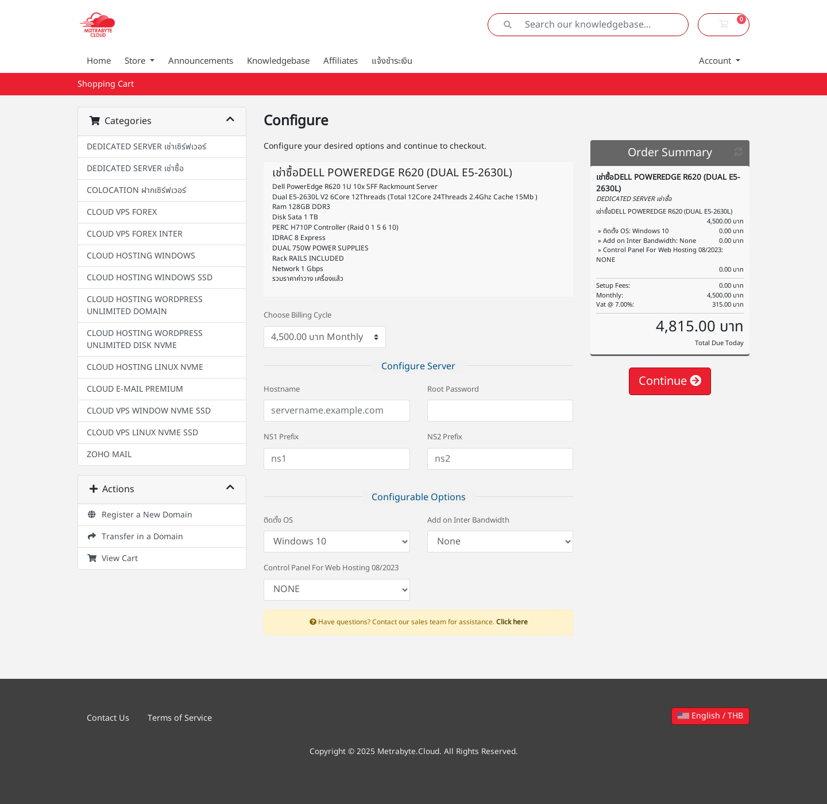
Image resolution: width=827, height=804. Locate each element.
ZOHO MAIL (109, 455)
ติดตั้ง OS (278, 520)
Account (716, 61)
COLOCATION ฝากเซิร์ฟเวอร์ (136, 190)
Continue (670, 381)
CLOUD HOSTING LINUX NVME (145, 367)
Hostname (282, 389)
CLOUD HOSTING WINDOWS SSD (149, 278)
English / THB (710, 716)
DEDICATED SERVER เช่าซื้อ (135, 169)
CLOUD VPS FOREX (122, 212)
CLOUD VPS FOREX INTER (135, 234)
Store (136, 61)
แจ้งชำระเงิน (392, 61)
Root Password (453, 389)
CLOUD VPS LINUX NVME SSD (142, 433)
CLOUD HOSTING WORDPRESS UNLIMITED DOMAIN (145, 305)
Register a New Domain (139, 515)
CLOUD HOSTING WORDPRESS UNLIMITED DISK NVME (145, 339)
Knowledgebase (278, 61)
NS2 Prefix (444, 437)
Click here (512, 622)
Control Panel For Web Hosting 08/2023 (331, 568)
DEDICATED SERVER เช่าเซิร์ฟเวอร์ (146, 147)
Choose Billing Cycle (297, 315)
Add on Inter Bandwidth (468, 520)
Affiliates (340, 61)
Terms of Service (180, 718)
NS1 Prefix (281, 437)
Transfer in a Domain (135, 537)
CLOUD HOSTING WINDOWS (141, 256)
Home (99, 61)
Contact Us (108, 718)
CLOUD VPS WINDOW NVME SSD (149, 411)
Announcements (200, 61)
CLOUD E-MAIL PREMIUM (135, 389)
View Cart (112, 558)
